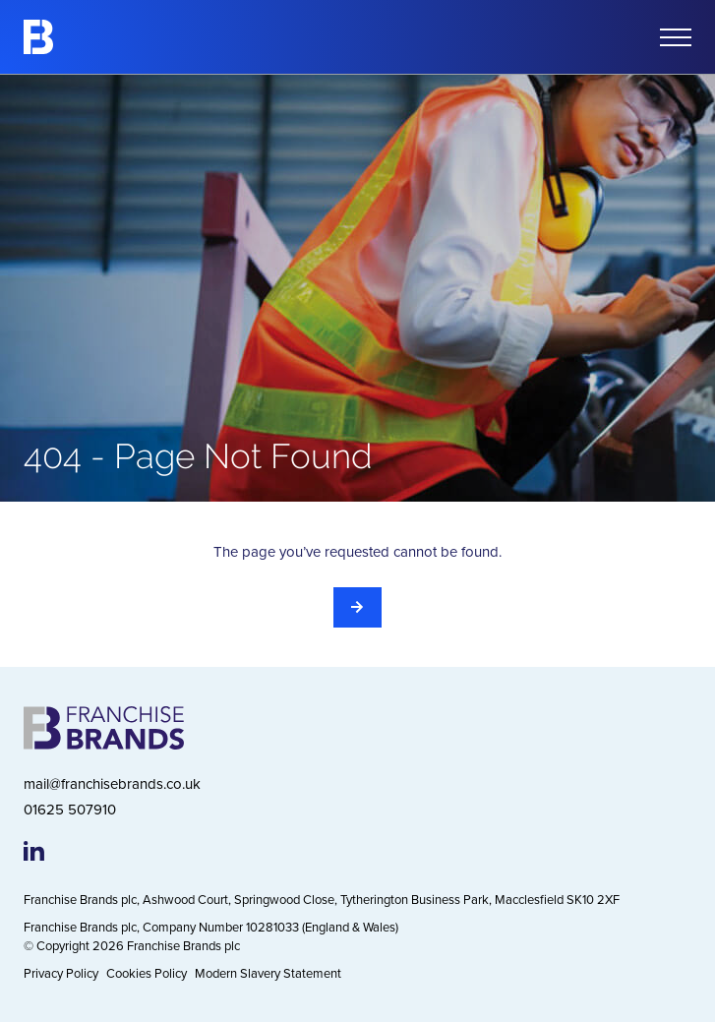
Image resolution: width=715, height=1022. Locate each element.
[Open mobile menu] (675, 37)
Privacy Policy (61, 973)
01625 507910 (70, 809)
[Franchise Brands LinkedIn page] (34, 851)
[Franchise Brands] (38, 37)
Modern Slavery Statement (268, 973)
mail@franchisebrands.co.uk (112, 783)
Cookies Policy (146, 973)
